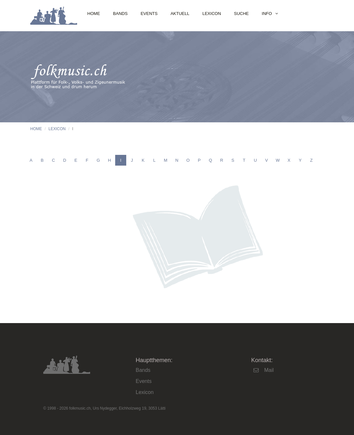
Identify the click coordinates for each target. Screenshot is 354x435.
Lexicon (211, 13)
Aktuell (179, 13)
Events (149, 13)
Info (267, 13)
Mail (269, 370)
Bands (120, 13)
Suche (241, 13)
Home (93, 13)
